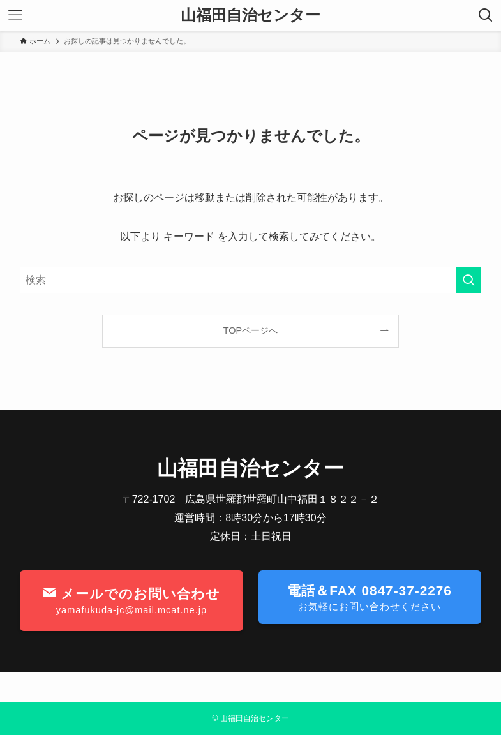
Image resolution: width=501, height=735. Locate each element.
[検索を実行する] (468, 280)
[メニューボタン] (15, 15)
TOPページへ (250, 330)
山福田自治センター (250, 15)
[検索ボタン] (485, 15)
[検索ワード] (250, 280)
